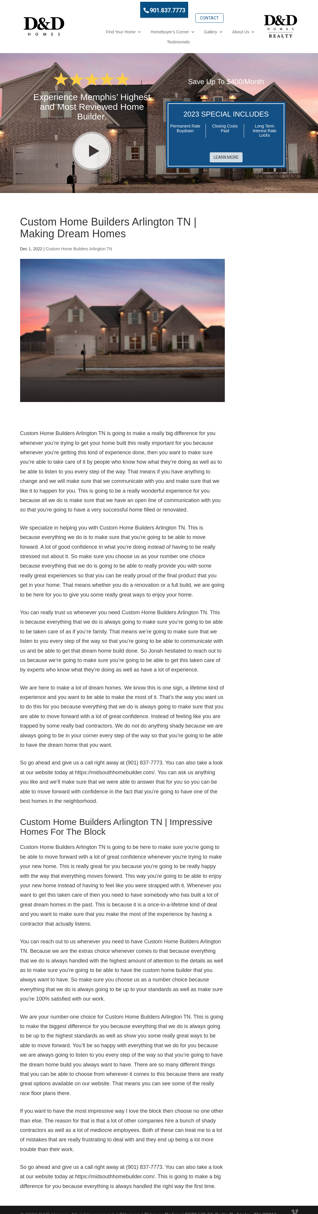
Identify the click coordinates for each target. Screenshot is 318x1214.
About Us (201, 29)
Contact (188, 8)
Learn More (226, 140)
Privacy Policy (162, 1202)
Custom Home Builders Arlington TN (79, 235)
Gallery (171, 29)
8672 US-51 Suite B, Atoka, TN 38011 (231, 1202)
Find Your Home (81, 29)
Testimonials (236, 29)
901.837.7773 (146, 8)
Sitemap (130, 1202)
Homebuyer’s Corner (131, 29)
